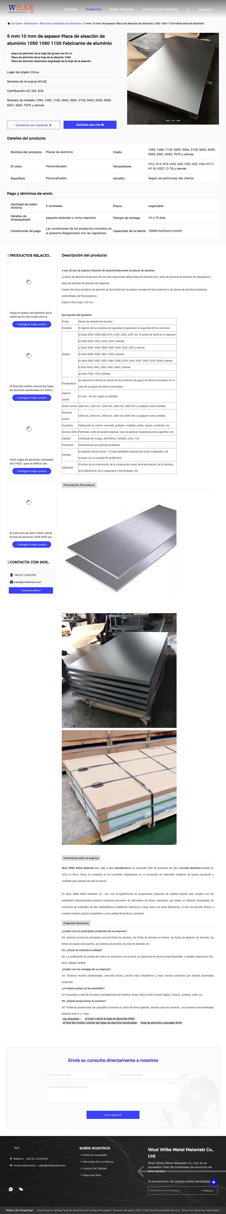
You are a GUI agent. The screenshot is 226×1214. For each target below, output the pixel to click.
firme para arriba (208, 1190)
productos (30, 23)
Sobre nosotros (122, 9)
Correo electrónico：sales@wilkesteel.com (38, 1165)
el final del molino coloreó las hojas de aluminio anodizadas (100, 1022)
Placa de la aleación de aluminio (60, 23)
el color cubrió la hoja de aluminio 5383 (110, 1018)
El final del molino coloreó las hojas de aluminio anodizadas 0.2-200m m (31, 390)
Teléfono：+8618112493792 (29, 1158)
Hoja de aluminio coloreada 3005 (161, 1022)
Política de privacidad (19, 1210)
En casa (70, 9)
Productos (94, 9)
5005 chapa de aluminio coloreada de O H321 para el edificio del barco (31, 463)
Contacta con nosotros (160, 9)
